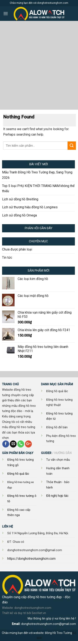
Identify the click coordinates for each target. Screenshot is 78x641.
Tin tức (7, 257)
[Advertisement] (39, 68)
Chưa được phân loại (17, 249)
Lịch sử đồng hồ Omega (19, 215)
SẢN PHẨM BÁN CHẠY (17, 453)
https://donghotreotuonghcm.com (31, 559)
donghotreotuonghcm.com (32, 608)
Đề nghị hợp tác (57, 496)
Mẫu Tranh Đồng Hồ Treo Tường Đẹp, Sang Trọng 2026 (37, 175)
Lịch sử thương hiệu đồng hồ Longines (30, 207)
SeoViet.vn (39, 613)
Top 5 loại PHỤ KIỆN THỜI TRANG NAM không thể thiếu (38, 188)
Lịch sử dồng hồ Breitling (20, 199)
